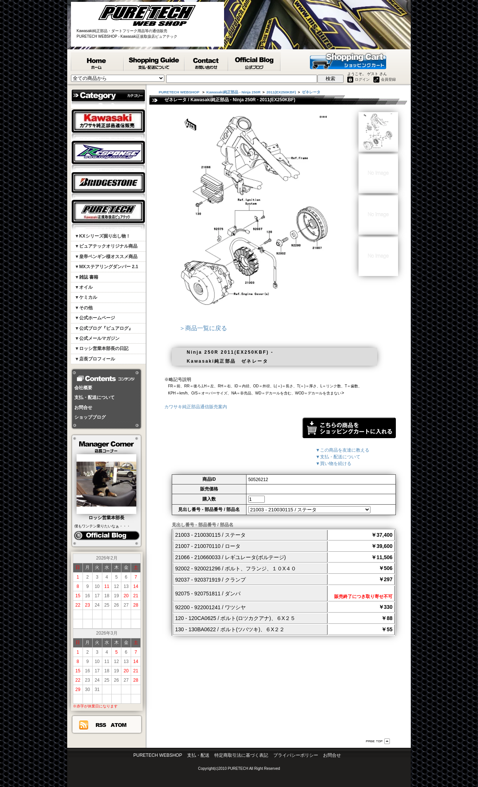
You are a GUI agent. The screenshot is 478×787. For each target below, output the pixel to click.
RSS (100, 725)
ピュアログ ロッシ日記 (107, 535)
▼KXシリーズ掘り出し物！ (102, 236)
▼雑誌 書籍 (86, 277)
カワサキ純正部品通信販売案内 (195, 406)
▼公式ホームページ (95, 317)
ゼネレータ (311, 92)
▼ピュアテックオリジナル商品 (106, 246)
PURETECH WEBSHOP (97, 61)
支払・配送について (94, 397)
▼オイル (84, 287)
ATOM (118, 725)
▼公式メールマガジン (97, 338)
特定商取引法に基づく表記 (241, 755)
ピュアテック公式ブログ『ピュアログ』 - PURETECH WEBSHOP (255, 61)
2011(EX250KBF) (281, 92)
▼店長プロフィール (95, 359)
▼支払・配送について (338, 456)
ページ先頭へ (378, 741)
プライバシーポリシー (295, 755)
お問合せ (83, 407)
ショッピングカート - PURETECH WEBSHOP (348, 60)
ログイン (362, 79)
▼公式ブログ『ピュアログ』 (104, 328)
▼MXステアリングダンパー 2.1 (106, 266)
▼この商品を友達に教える (342, 450)
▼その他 (84, 307)
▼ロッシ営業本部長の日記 (101, 348)
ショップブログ (90, 417)
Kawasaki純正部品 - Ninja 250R (234, 92)
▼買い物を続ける (333, 463)
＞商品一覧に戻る (203, 328)
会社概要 (83, 387)
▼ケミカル (86, 297)
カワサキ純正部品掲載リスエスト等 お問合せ (207, 61)
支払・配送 (198, 755)
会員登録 (388, 79)
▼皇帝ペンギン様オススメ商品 (106, 256)
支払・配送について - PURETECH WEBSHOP (154, 61)
